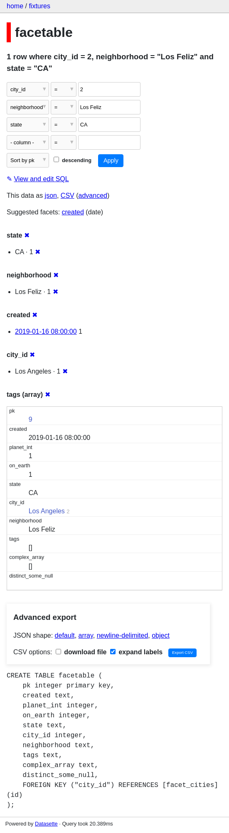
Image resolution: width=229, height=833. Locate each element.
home (15, 6)
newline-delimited (122, 635)
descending (72, 160)
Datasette (46, 824)
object (161, 635)
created (73, 212)
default (65, 635)
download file (81, 652)
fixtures (39, 6)
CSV (67, 195)
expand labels (136, 652)
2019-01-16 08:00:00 (46, 331)
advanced (93, 195)
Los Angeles (47, 511)
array (86, 635)
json (51, 195)
